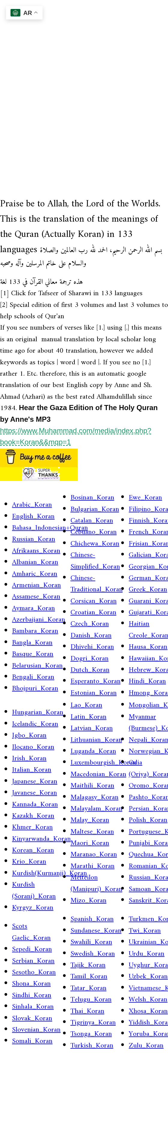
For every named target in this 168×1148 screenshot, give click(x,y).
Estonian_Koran (93, 693)
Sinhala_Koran (33, 1007)
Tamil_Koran (88, 976)
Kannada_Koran (35, 804)
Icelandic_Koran (35, 724)
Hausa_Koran (148, 647)
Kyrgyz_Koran (32, 908)
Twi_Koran (145, 931)
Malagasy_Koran (94, 797)
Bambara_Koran (35, 631)
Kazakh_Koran (33, 816)
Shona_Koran (31, 984)
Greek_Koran (148, 589)
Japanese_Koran (34, 781)
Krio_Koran (29, 861)
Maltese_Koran (92, 832)
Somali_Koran (32, 1041)
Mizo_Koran (88, 900)
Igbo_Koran (29, 735)
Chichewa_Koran (94, 544)
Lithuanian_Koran (96, 740)
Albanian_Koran (35, 562)
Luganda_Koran (93, 751)
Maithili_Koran (92, 785)
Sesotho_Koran (34, 972)
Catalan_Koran (91, 520)
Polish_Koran (148, 820)
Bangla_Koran (32, 643)
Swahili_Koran (91, 942)
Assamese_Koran (36, 596)
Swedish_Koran (92, 954)
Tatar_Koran (88, 988)
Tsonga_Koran (91, 1034)
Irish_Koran (29, 758)
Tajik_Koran (88, 965)
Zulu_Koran (146, 1045)
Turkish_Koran (91, 1045)
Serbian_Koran (33, 961)
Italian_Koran (31, 770)
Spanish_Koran (92, 919)
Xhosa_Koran (148, 1011)
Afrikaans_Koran (36, 551)
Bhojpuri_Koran (35, 688)
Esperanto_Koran (95, 681)
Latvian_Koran (91, 728)
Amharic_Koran (34, 574)
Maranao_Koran (93, 854)
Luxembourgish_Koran (103, 762)
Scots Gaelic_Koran (31, 932)
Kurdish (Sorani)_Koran (34, 890)
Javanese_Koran (34, 793)
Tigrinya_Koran (93, 1022)
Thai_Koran (87, 1011)
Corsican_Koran (93, 601)
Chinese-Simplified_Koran (95, 561)
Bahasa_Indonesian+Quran (50, 528)
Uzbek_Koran (148, 976)
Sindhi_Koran (31, 995)
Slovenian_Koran (36, 1030)
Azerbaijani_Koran (38, 619)
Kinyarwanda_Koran (41, 839)
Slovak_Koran (32, 1018)
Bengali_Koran (33, 677)
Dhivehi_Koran (92, 647)
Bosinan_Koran (92, 497)
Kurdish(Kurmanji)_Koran (49, 873)
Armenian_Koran (36, 585)
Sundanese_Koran (96, 931)
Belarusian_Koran (37, 666)
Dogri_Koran (89, 658)
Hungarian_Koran (37, 712)
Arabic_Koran (32, 505)
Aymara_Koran (33, 608)
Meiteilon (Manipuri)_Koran (96, 883)
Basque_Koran (32, 654)
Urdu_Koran (146, 954)
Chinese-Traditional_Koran (96, 584)
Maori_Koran (89, 843)
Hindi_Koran (147, 681)
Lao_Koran (86, 705)
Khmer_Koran (32, 827)
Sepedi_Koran (32, 949)
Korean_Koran (33, 850)
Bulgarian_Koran (94, 509)
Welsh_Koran (148, 999)
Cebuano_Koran (93, 532)
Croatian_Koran (93, 612)
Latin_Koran (88, 717)
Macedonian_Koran (98, 774)
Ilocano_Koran (33, 747)
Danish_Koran (91, 635)
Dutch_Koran (90, 670)
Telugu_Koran (91, 999)
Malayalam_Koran (96, 809)
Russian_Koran (33, 539)
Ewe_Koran (145, 497)
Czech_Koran (89, 624)
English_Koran (33, 516)
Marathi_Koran (92, 866)
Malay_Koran (89, 820)
